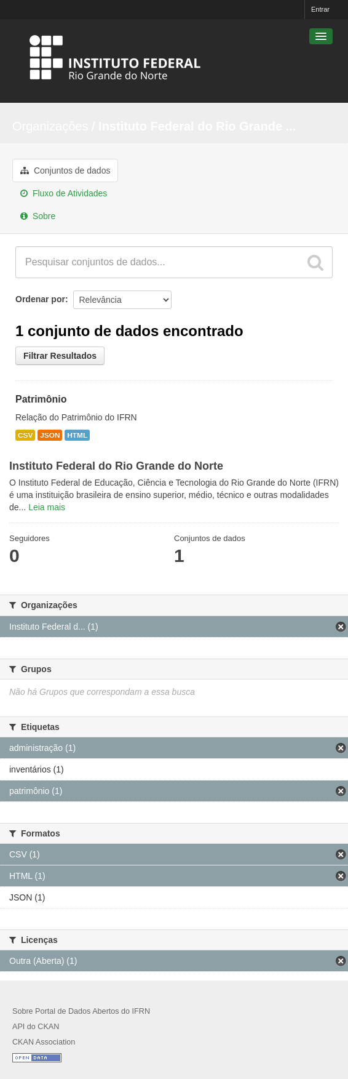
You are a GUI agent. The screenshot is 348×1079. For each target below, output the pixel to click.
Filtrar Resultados (60, 356)
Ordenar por (40, 299)
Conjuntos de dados (65, 170)
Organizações (50, 126)
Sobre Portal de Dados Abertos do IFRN (81, 1011)
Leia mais (46, 507)
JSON (50, 435)
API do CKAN (35, 1026)
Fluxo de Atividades (63, 193)
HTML (77, 435)
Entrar (320, 9)
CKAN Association (43, 1042)
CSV (25, 435)
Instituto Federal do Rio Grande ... (197, 126)
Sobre (37, 216)
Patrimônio (41, 399)
